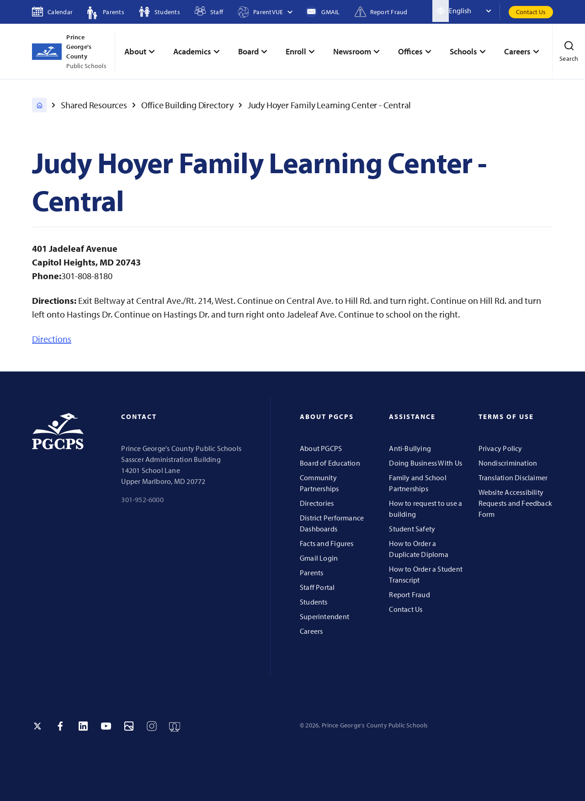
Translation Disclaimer (513, 477)
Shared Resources (94, 105)
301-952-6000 (142, 499)
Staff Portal (317, 587)
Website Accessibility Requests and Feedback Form (515, 503)
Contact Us (531, 12)
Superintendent (324, 616)
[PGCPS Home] (39, 105)
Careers (311, 631)
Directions (51, 339)
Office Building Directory (187, 105)
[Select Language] (474, 11)
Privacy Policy (500, 448)
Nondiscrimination (508, 462)
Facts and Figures (327, 543)
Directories (317, 503)
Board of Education (330, 462)
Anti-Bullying (410, 448)
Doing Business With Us (425, 462)
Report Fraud (409, 594)
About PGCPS (321, 448)
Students (314, 601)
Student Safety (412, 528)
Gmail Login (319, 557)
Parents (311, 572)
